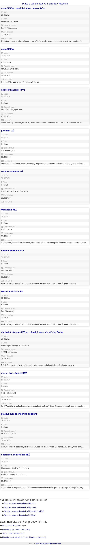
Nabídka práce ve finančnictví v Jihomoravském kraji (24, 537)
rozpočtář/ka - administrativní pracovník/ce (23, 8)
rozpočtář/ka (7, 49)
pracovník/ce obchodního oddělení (19, 414)
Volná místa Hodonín (11, 526)
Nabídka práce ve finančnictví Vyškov (19, 515)
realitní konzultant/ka (12, 291)
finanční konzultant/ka (12, 250)
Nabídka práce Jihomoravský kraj (16, 530)
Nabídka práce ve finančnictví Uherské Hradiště (24, 511)
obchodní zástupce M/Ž (13, 90)
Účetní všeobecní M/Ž (12, 171)
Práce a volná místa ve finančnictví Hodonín (45, 3)
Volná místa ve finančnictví (13, 533)
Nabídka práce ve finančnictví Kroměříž (20, 507)
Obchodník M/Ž (9, 209)
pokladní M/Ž (7, 130)
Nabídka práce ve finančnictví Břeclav (19, 504)
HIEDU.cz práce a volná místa (48, 544)
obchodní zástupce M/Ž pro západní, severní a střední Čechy (32, 332)
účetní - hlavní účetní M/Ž (14, 373)
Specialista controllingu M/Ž (15, 454)
